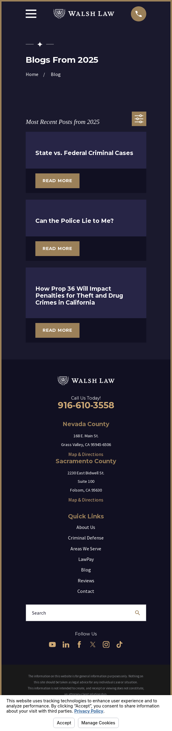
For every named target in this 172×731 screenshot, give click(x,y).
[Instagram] (106, 644)
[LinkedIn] (66, 644)
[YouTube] (52, 644)
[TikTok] (119, 644)
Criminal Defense (86, 538)
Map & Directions (85, 454)
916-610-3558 (86, 405)
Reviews (86, 581)
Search (39, 613)
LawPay (86, 559)
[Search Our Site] (137, 612)
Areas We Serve (85, 549)
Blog (86, 570)
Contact (85, 591)
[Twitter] (92, 644)
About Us (85, 527)
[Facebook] (79, 644)
